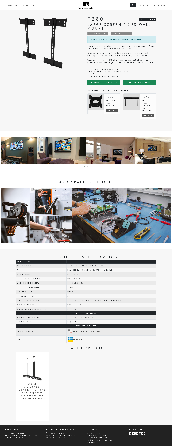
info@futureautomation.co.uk (22, 435)
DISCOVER (29, 5)
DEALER (144, 5)
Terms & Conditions (97, 438)
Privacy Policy (94, 433)
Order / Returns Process (99, 440)
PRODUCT (12, 5)
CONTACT (160, 5)
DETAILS (112, 110)
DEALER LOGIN (139, 82)
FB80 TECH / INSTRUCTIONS (84, 331)
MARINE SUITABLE (122, 33)
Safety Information (97, 435)
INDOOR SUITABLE (98, 33)
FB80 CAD (75, 339)
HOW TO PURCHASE (103, 82)
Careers (91, 442)
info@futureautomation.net (62, 435)
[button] (84, 167)
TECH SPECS (147, 19)
